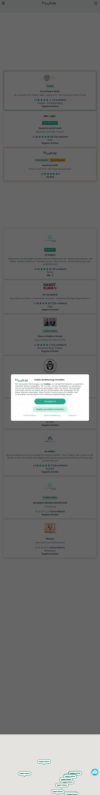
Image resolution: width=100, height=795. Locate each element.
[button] (95, 772)
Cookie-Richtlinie (29, 411)
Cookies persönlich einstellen (66, 405)
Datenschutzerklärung (52, 411)
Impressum (72, 411)
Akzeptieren (31, 405)
